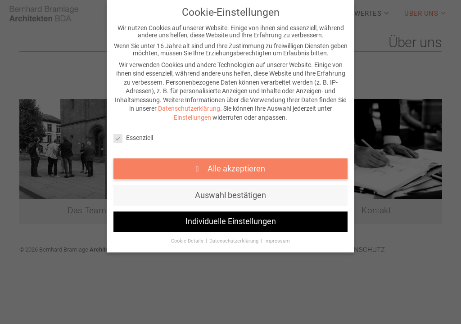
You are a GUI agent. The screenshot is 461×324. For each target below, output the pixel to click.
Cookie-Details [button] (188, 241)
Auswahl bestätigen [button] (230, 195)
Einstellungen (192, 117)
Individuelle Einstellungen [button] (230, 221)
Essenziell (133, 137)
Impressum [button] (277, 241)
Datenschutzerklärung (189, 108)
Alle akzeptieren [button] (235, 168)
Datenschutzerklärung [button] (234, 241)
